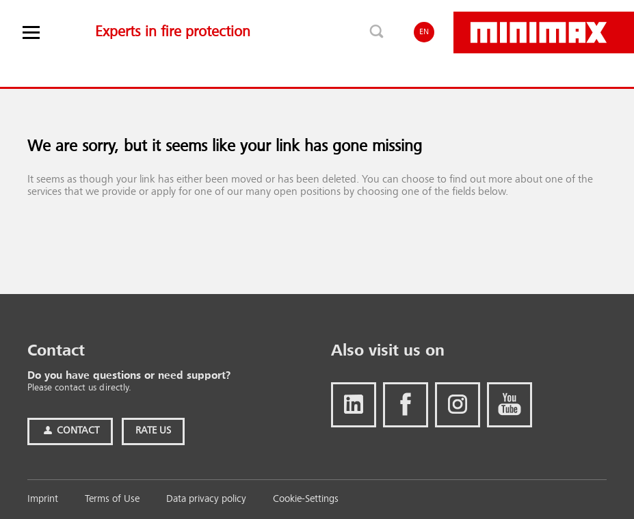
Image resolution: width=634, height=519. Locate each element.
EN (424, 32)
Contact (70, 431)
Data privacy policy (206, 499)
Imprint (42, 499)
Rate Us (153, 431)
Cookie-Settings (306, 499)
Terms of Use (112, 499)
